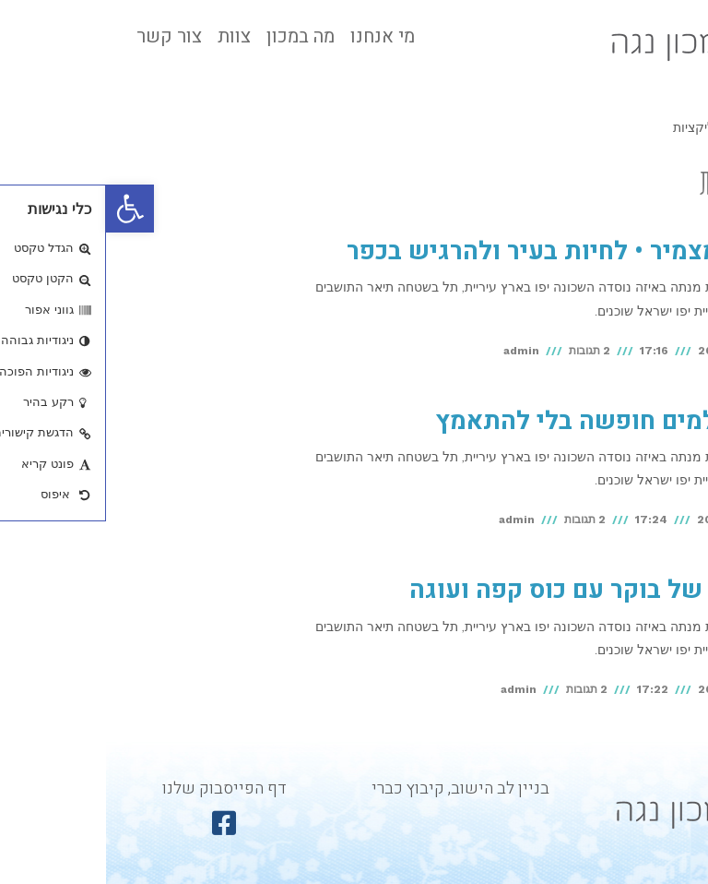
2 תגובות (483, 350)
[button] (24, 209)
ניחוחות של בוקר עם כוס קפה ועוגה (494, 590)
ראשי (672, 127)
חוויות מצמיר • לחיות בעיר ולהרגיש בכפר (463, 251)
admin (415, 350)
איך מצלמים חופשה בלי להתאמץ (507, 421)
